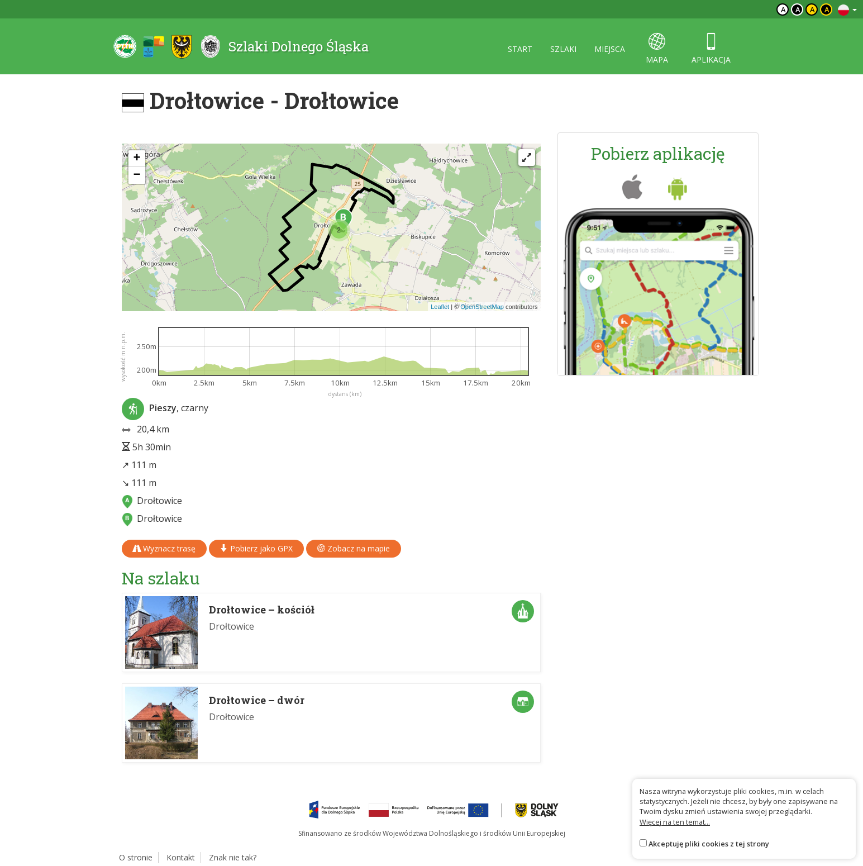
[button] (339, 230)
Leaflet (440, 306)
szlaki (563, 49)
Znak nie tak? (232, 857)
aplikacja (711, 49)
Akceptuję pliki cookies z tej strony (709, 844)
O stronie (135, 857)
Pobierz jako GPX (256, 548)
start (520, 49)
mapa (657, 49)
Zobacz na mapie (353, 548)
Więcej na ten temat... (675, 822)
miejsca (609, 49)
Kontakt (180, 857)
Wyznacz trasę (164, 548)
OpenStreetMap (482, 306)
